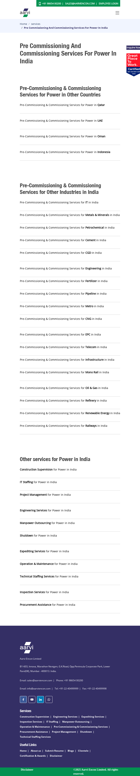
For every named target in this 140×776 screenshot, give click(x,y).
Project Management (64, 731)
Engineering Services (65, 716)
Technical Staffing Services (35, 736)
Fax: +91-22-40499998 (94, 688)
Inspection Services (31, 721)
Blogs (71, 750)
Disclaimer (56, 755)
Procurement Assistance (34, 731)
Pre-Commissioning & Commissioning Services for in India (59, 202)
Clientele (83, 750)
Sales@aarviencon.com (80, 3)
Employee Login (108, 3)
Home (23, 24)
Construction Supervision (34, 716)
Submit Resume (54, 750)
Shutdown (86, 731)
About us (36, 750)
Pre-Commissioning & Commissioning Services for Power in (62, 105)
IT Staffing (52, 721)
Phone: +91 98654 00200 (69, 680)
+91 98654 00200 (51, 3)
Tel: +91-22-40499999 (66, 688)
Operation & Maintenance (35, 726)
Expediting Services (92, 716)
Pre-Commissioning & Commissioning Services (81, 726)
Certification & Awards (33, 755)
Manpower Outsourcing (75, 721)
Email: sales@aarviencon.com (36, 680)
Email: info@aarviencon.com (35, 688)
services (35, 24)
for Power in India (48, 469)
